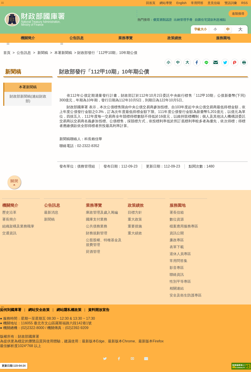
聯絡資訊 (177, 274)
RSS (244, 3)
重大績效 (135, 233)
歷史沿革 (9, 212)
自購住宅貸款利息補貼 (210, 19)
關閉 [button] (14, 181)
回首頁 (150, 3)
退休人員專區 (180, 254)
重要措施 (135, 226)
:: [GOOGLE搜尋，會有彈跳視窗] (136, 13)
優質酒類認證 (162, 19)
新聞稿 (42, 53)
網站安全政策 (39, 310)
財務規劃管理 (96, 233)
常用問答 (197, 3)
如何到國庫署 (10, 310)
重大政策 (135, 219)
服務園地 (223, 38)
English (181, 3)
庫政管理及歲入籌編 (102, 212)
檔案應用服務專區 (184, 226)
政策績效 (174, 38)
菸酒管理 (93, 251)
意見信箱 (214, 3)
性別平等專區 (180, 281)
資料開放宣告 (98, 310)
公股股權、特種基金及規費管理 (103, 242)
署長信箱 (177, 212)
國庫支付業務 (96, 219)
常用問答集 (178, 261)
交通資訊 (9, 233)
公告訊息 (76, 38)
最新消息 (51, 212)
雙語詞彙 (231, 3)
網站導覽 (166, 3)
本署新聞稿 (63, 53)
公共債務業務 (96, 226)
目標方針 (135, 212)
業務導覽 (125, 38)
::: (2, 2)
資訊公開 (177, 233)
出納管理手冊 (183, 19)
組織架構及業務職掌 (18, 226)
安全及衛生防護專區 (186, 295)
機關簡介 (28, 38)
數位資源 (177, 219)
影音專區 (177, 268)
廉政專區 (177, 240)
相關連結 (177, 288)
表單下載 (177, 247)
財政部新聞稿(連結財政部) (28, 98)
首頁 (6, 53)
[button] (168, 62)
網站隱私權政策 (69, 310)
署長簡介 (9, 219)
